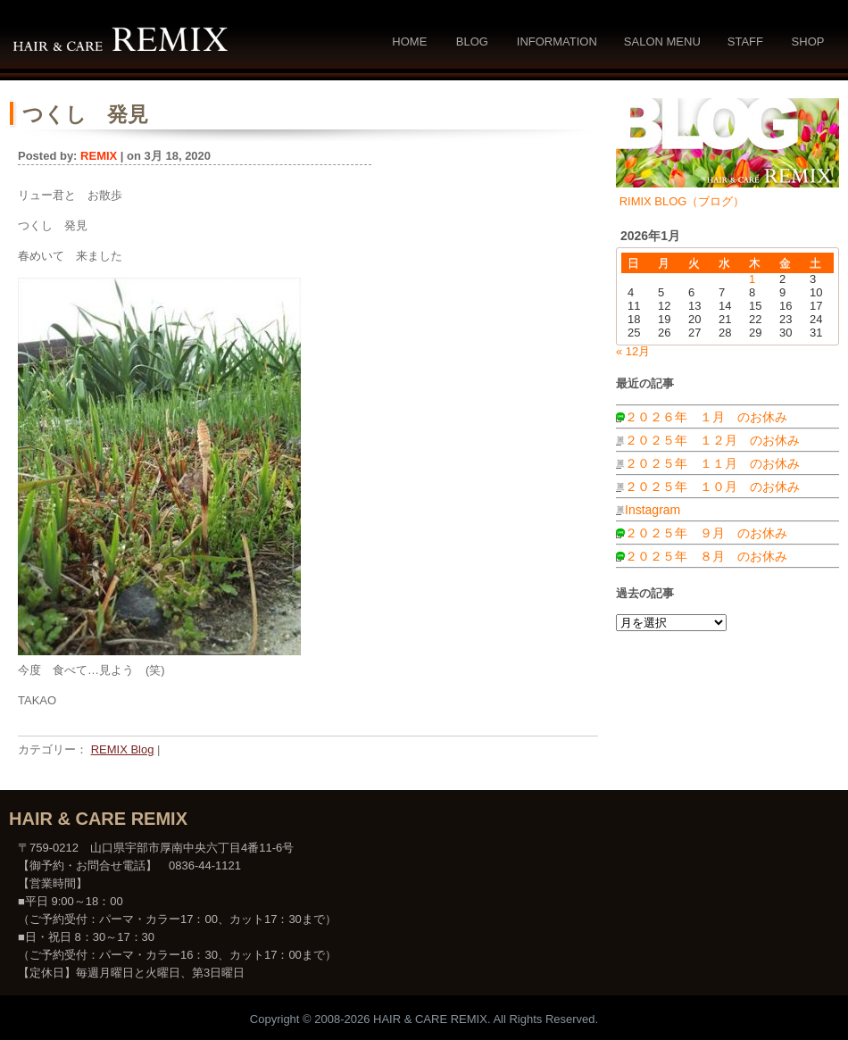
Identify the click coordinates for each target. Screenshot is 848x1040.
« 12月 (633, 351)
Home (409, 41)
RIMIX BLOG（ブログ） (682, 201)
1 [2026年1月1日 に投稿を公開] (752, 279)
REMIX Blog (122, 749)
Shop (808, 41)
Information (557, 41)
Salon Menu (662, 41)
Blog (472, 41)
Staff (745, 41)
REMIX (98, 155)
